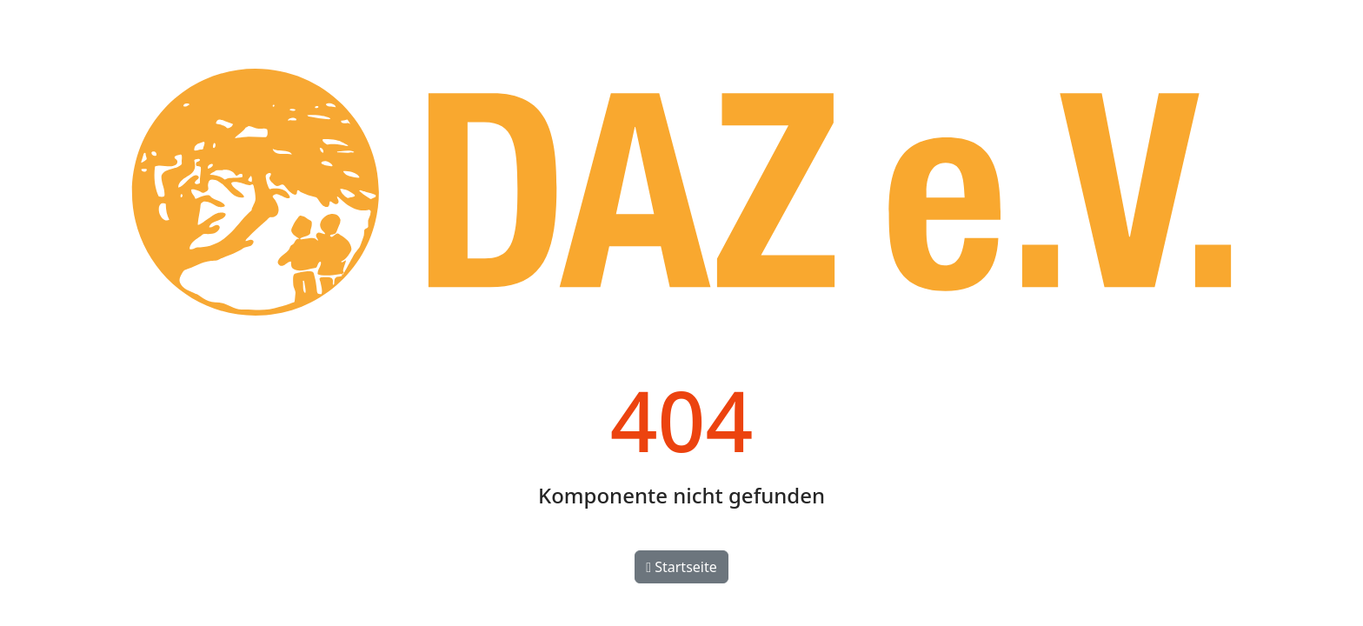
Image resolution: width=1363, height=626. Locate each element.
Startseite (681, 566)
